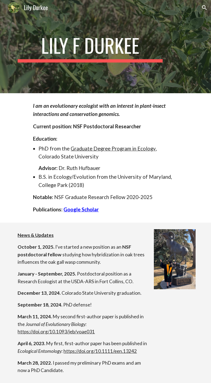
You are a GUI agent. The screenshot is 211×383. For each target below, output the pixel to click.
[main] (90, 47)
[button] (204, 7)
